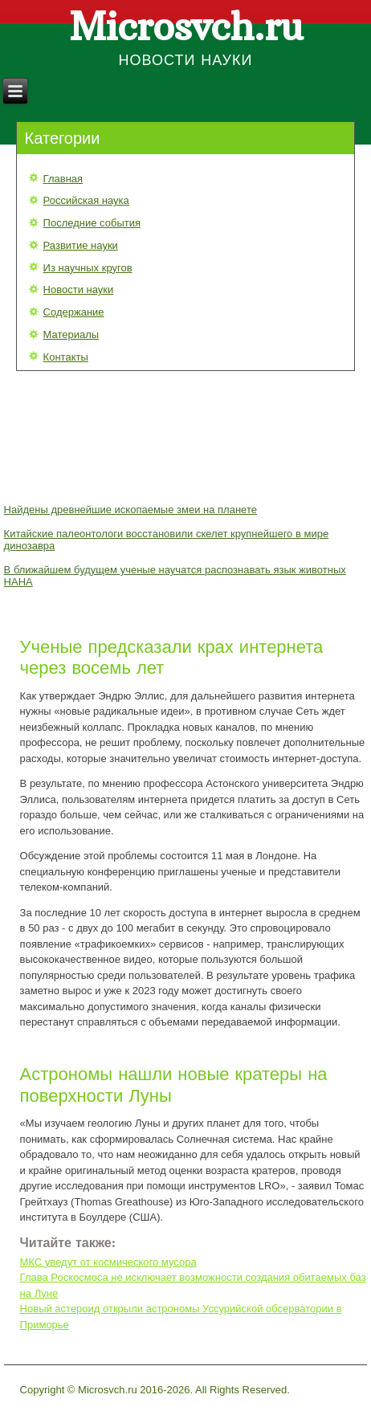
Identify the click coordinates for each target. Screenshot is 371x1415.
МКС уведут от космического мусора (108, 1262)
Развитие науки (80, 245)
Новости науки (78, 289)
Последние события (92, 223)
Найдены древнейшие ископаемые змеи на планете (130, 510)
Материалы (71, 334)
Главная (63, 179)
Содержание (73, 312)
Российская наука (86, 200)
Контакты (65, 357)
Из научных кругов (87, 268)
